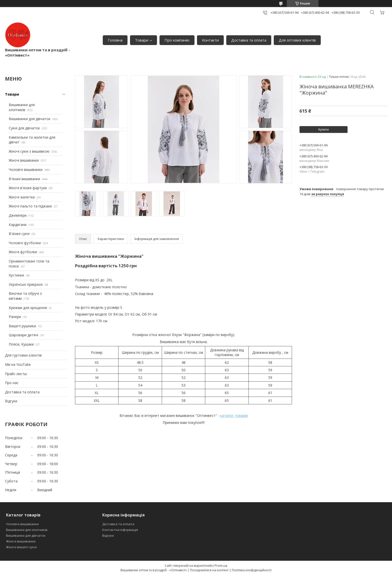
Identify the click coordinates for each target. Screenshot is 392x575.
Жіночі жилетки (22, 197)
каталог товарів (234, 415)
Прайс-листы (16, 373)
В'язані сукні (19, 233)
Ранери (15, 316)
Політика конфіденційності (252, 570)
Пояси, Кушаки (21, 344)
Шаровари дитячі (23, 335)
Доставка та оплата (248, 40)
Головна (115, 40)
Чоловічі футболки (25, 242)
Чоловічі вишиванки (25, 169)
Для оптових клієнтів (297, 40)
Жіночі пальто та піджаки (30, 206)
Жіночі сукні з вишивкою (29, 151)
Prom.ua (220, 565)
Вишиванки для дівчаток (29, 118)
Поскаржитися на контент (209, 570)
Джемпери (17, 215)
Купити (323, 129)
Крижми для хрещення (28, 307)
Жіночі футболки (23, 251)
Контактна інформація (120, 529)
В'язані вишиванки (24, 178)
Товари (141, 40)
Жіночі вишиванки (24, 160)
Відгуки (11, 401)
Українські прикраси (25, 284)
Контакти (210, 40)
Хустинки (16, 275)
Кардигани (17, 224)
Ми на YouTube (18, 364)
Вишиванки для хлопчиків (22, 107)
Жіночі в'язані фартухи (28, 187)
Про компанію (177, 40)
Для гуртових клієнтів (23, 355)
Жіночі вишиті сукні (21, 547)
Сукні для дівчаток (24, 128)
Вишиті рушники (22, 326)
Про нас (11, 382)
